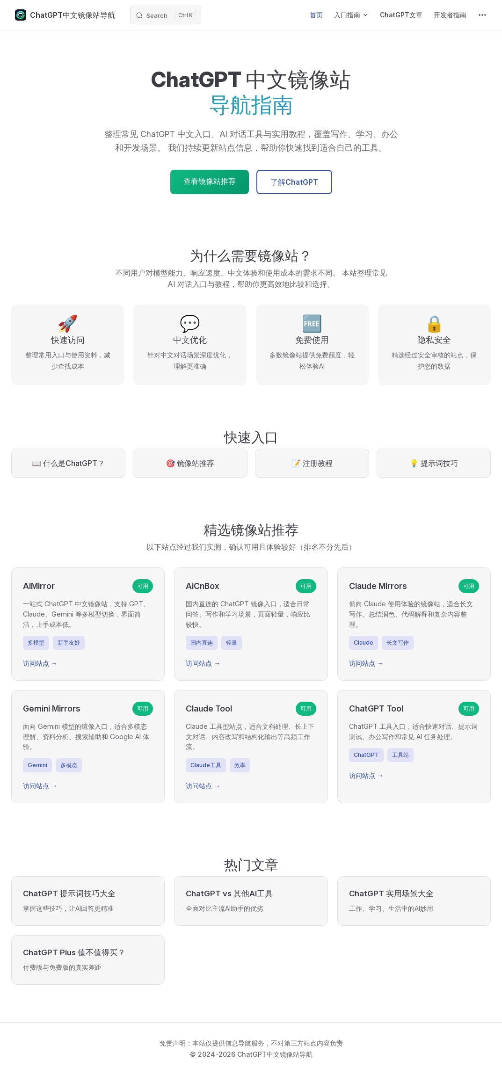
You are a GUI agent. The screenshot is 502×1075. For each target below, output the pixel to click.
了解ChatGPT (294, 182)
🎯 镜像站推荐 (190, 463)
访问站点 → (40, 663)
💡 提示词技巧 (433, 463)
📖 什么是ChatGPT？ (68, 463)
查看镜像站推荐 (209, 181)
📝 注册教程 (312, 463)
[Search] (165, 15)
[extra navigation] (482, 15)
